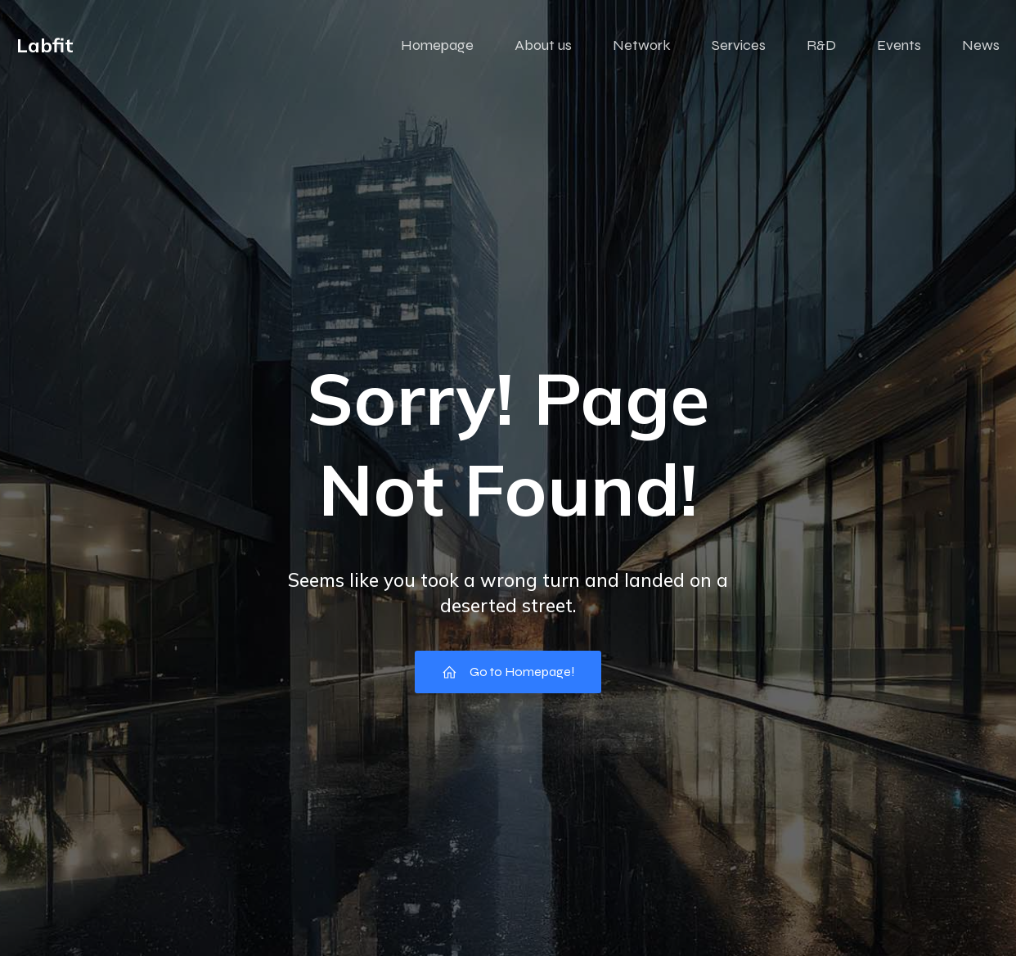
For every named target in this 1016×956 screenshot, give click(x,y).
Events (899, 45)
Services (739, 45)
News (981, 45)
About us (543, 45)
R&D (821, 45)
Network (642, 45)
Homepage (437, 45)
